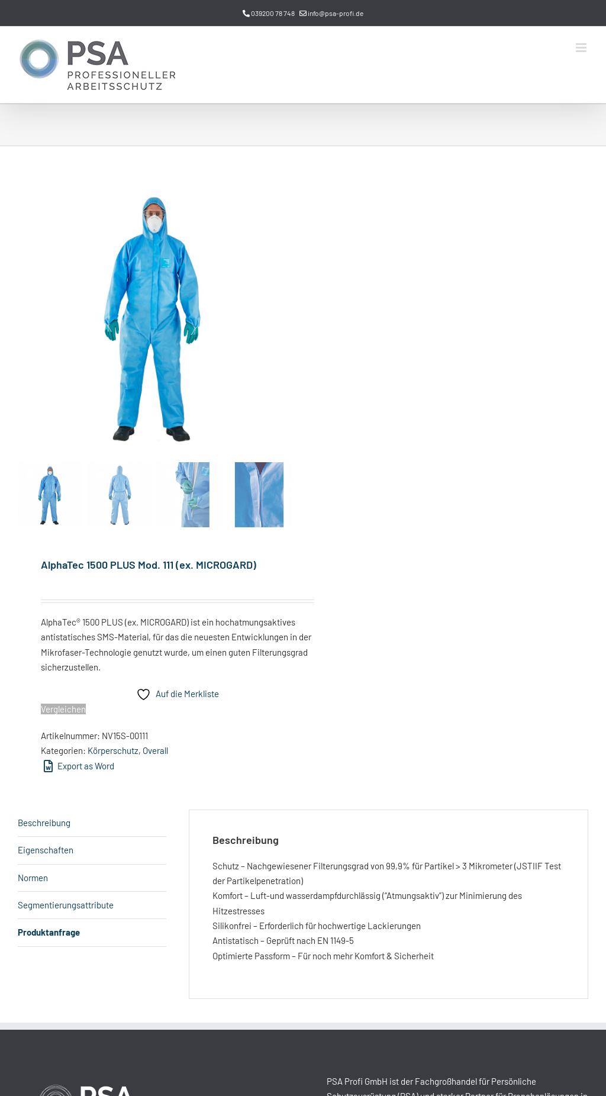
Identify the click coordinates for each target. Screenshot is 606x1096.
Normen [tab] (33, 877)
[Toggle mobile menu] (582, 47)
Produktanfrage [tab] (49, 932)
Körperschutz (113, 750)
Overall (155, 750)
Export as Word (79, 765)
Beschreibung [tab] (44, 822)
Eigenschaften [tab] (45, 849)
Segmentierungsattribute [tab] (66, 905)
